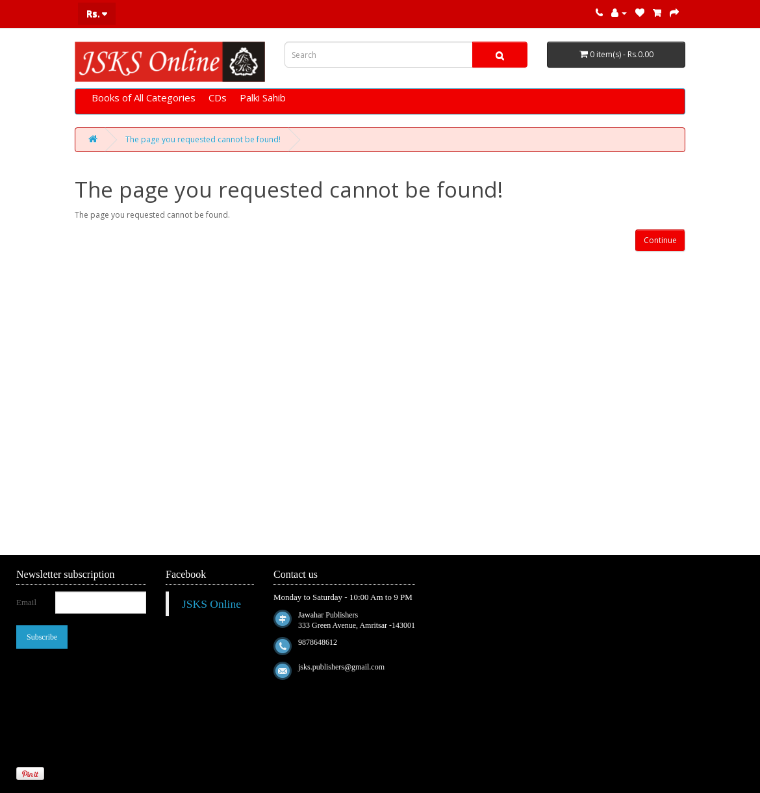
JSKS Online (211, 603)
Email (26, 602)
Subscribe (42, 637)
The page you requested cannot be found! (203, 139)
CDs (218, 97)
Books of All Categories (144, 97)
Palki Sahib (263, 97)
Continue (660, 240)
